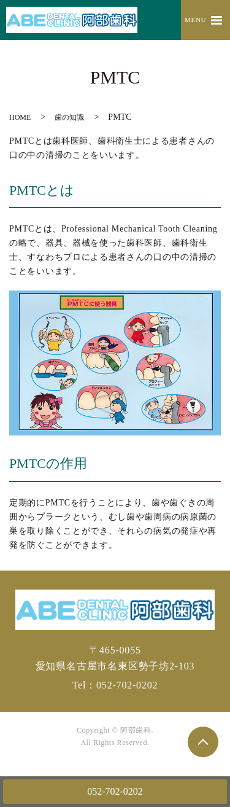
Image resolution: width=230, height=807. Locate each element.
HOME (20, 117)
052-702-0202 (115, 791)
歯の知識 (69, 117)
